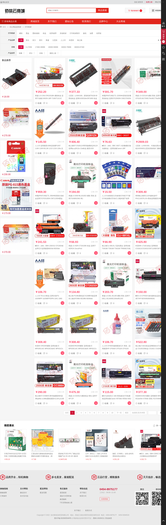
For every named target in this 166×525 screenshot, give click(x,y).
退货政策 (63, 493)
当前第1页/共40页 (138, 413)
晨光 (27, 40)
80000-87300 (79, 47)
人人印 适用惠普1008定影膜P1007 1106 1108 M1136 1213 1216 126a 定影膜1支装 (49, 148)
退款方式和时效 (65, 496)
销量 (22, 53)
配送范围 (43, 493)
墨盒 (27, 33)
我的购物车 (135, 11)
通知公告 (69, 21)
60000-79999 (66, 47)
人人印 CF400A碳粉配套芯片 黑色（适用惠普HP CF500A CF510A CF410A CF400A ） (116, 348)
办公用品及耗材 (15, 27)
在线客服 (104, 499)
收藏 (38, 103)
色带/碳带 (53, 33)
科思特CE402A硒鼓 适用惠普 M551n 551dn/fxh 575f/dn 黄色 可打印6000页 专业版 (149, 398)
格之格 (79, 40)
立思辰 (54, 40)
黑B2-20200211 (99, 518)
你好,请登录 (138, 2)
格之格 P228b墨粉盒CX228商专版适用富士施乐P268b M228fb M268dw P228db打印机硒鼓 (83, 298)
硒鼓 (21, 33)
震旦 (40, 40)
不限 (21, 40)
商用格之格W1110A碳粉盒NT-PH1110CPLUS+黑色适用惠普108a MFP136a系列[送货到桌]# (148, 198)
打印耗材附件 (75, 33)
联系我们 (86, 21)
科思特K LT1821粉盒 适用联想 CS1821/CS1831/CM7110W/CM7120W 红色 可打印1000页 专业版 (149, 248)
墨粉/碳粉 (36, 33)
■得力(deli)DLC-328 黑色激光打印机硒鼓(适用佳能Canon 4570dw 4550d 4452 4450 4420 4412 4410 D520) (116, 398)
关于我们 (52, 21)
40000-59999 (53, 47)
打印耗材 (28, 27)
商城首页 (35, 21)
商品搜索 (102, 10)
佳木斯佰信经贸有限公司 (15, 11)
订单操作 (3, 496)
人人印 (63, 40)
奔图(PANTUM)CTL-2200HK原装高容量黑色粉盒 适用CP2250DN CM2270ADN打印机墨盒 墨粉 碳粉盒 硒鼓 (116, 98)
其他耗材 (63, 33)
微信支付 (23, 493)
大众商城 (120, 21)
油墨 (91, 33)
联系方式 (83, 496)
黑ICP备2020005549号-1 (63, 518)
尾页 (126, 413)
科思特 (71, 40)
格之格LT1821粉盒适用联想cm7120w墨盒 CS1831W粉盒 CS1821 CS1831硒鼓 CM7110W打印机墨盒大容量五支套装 (150, 348)
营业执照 (108, 518)
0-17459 (29, 47)
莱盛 (47, 40)
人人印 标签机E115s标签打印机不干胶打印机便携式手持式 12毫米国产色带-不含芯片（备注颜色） (116, 198)
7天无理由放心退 (66, 503)
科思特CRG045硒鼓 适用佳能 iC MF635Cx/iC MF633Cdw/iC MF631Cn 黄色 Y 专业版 (82, 348)
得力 (34, 40)
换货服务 (63, 499)
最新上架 (54, 53)
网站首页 (5, 2)
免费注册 (149, 2)
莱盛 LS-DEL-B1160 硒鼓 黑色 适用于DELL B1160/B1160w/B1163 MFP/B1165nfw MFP (116, 298)
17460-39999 (40, 47)
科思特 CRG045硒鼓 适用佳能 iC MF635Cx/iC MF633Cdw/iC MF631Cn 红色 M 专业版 (49, 348)
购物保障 (3, 493)
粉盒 (44, 33)
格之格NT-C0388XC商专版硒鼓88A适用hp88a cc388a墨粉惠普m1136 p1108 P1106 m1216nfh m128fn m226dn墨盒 (49, 398)
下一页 (119, 413)
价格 (42, 53)
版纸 (84, 33)
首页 (4, 27)
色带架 (98, 33)
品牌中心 (103, 21)
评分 (32, 53)
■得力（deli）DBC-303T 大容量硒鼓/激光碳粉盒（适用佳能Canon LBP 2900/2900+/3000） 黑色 (116, 148)
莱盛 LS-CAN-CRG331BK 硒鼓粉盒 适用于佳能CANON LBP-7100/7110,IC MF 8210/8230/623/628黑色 (49, 98)
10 (112, 413)
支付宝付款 (24, 496)
